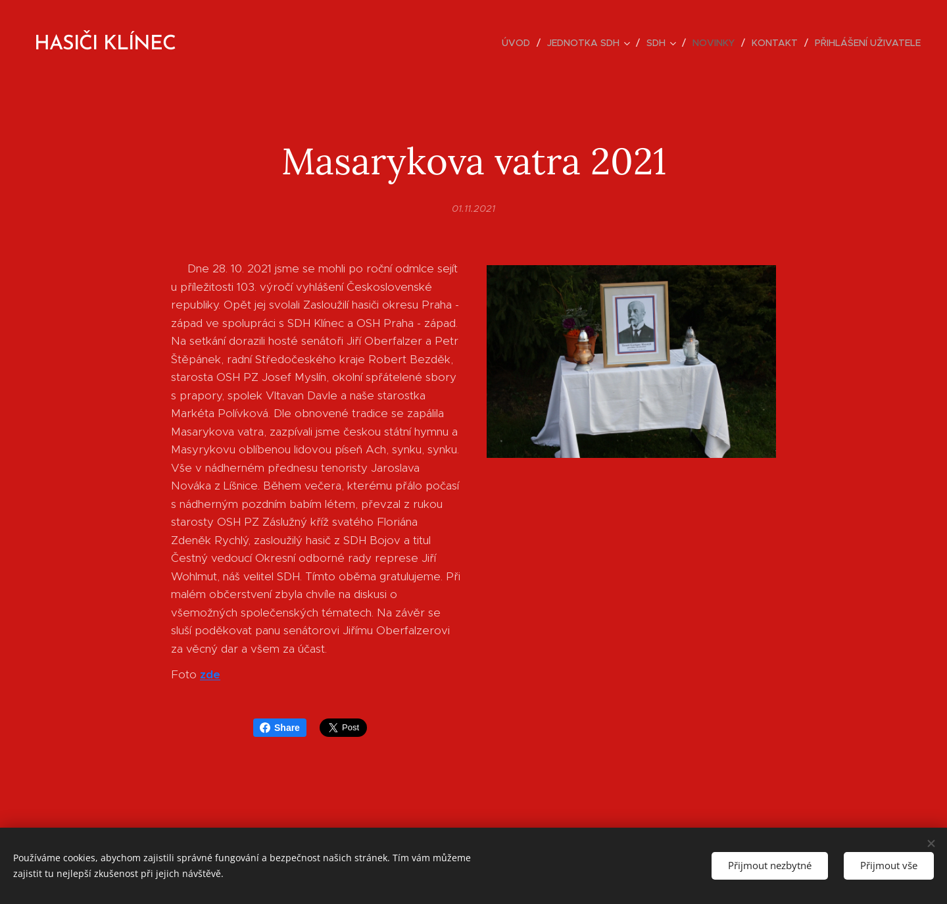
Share (280, 727)
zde (210, 674)
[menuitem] (519, 42)
